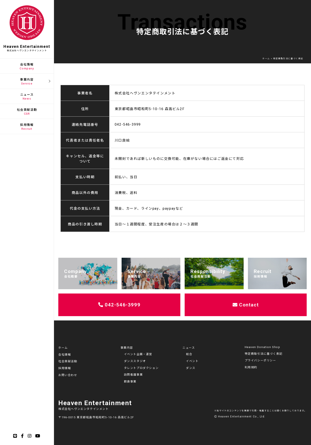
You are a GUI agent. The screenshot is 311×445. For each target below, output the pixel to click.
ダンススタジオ (135, 361)
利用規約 (251, 367)
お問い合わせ (67, 375)
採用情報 (64, 368)
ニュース (188, 347)
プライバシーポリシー (260, 360)
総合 (189, 354)
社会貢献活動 (67, 361)
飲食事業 (130, 381)
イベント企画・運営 (138, 354)
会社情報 (64, 354)
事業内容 (127, 347)
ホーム (63, 347)
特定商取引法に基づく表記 (263, 353)
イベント (192, 361)
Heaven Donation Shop (262, 347)
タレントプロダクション (141, 368)
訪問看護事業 (133, 374)
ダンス (190, 368)
